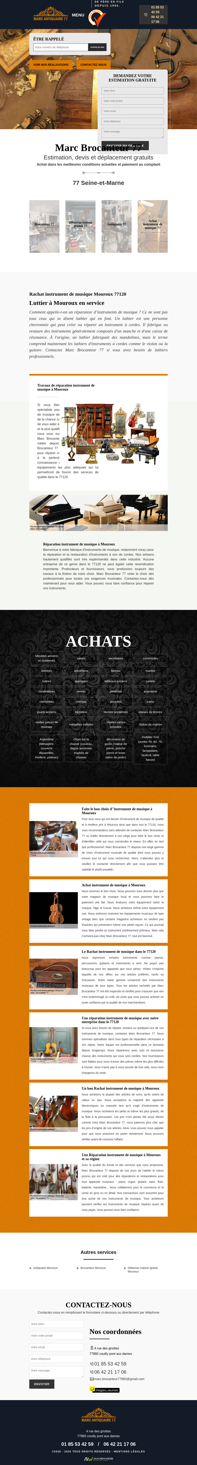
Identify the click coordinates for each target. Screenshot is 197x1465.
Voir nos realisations (51, 64)
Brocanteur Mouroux (93, 1268)
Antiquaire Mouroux (45, 1268)
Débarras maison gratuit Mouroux (143, 1269)
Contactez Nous (94, 64)
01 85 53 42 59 (157, 10)
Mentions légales (129, 1451)
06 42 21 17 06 (157, 19)
